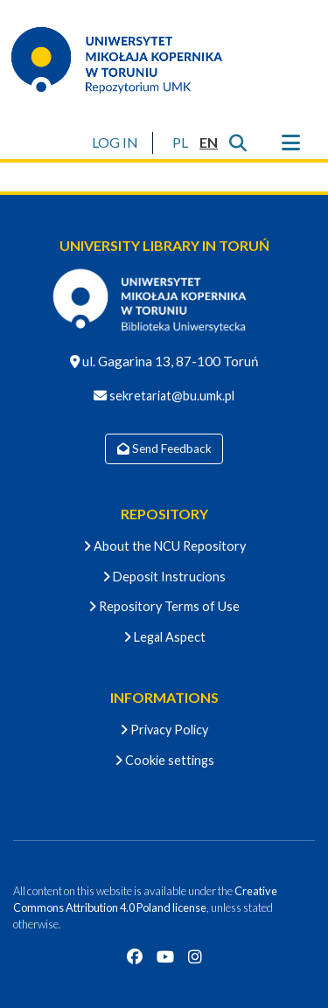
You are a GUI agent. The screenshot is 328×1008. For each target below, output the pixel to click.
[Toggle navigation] (290, 142)
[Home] (127, 59)
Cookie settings (164, 760)
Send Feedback (164, 448)
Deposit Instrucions (164, 576)
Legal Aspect (164, 636)
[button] (179, 142)
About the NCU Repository (164, 546)
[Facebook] (135, 956)
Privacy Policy (164, 729)
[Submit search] (237, 142)
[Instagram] (195, 956)
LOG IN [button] (116, 142)
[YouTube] (165, 956)
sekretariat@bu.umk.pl (170, 395)
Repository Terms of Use (164, 606)
